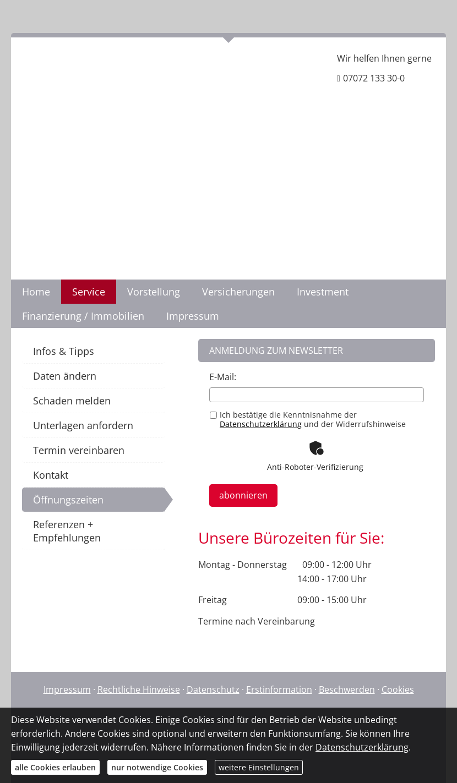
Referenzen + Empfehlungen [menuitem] (67, 531)
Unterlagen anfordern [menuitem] (83, 425)
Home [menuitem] (36, 291)
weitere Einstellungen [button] (259, 767)
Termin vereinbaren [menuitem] (78, 450)
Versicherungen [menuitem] (238, 291)
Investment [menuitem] (323, 291)
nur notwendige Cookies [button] (157, 767)
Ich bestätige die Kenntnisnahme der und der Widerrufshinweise (308, 419)
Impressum (67, 689)
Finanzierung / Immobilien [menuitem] (83, 315)
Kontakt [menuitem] (50, 474)
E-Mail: (222, 377)
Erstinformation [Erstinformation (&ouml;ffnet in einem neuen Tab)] (279, 689)
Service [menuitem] (88, 291)
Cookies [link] (398, 689)
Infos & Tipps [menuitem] (63, 351)
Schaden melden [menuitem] (72, 400)
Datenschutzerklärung (261, 424)
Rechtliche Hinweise (138, 689)
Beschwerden (347, 689)
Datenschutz (213, 689)
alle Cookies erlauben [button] (55, 767)
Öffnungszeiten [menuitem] (68, 499)
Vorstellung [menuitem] (153, 291)
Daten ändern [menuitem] (64, 375)
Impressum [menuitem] (192, 315)
